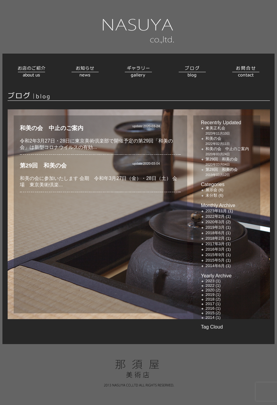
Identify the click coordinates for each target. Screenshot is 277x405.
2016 (210, 308)
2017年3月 (215, 243)
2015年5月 (215, 260)
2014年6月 (215, 265)
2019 (210, 294)
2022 (210, 285)
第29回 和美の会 (43, 165)
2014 (210, 317)
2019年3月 (215, 227)
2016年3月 (215, 249)
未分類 (211, 195)
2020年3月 (215, 222)
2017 (210, 303)
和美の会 (213, 138)
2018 (210, 299)
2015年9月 (215, 254)
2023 (210, 281)
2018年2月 (215, 238)
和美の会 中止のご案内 (51, 128)
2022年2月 (215, 216)
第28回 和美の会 (221, 169)
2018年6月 (215, 233)
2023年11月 (216, 211)
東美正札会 (215, 128)
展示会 (211, 190)
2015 (210, 313)
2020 (210, 290)
